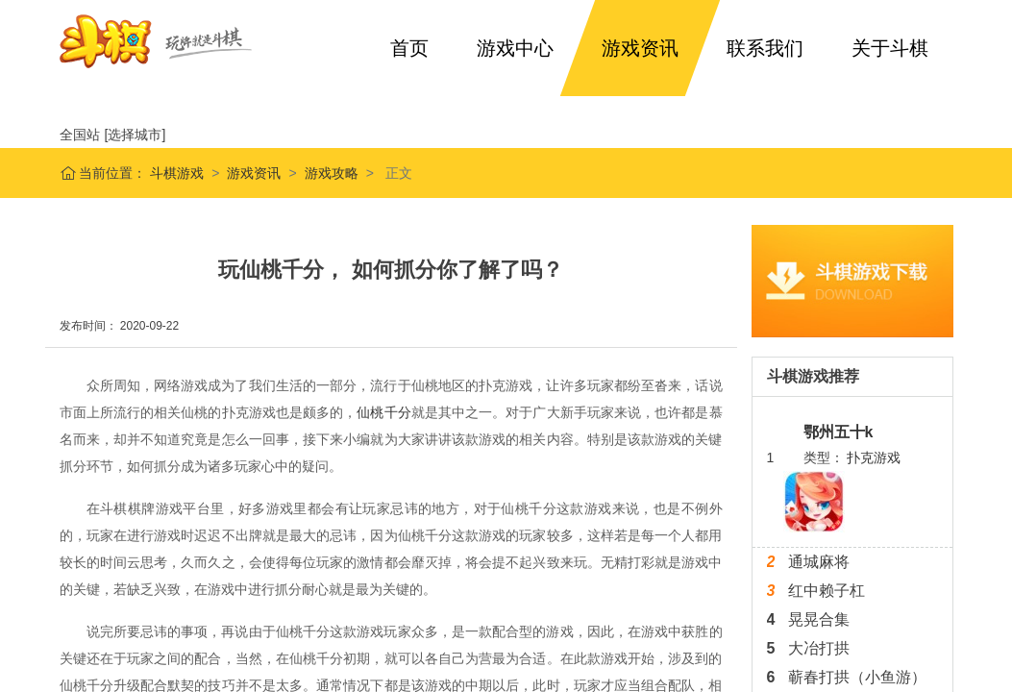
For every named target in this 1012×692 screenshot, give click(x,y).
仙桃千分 (383, 412)
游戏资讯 (640, 48)
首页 (409, 48)
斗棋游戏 (175, 173)
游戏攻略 (331, 173)
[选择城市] (135, 134)
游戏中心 (515, 48)
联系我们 (765, 48)
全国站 (80, 134)
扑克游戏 (874, 457)
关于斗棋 (890, 48)
